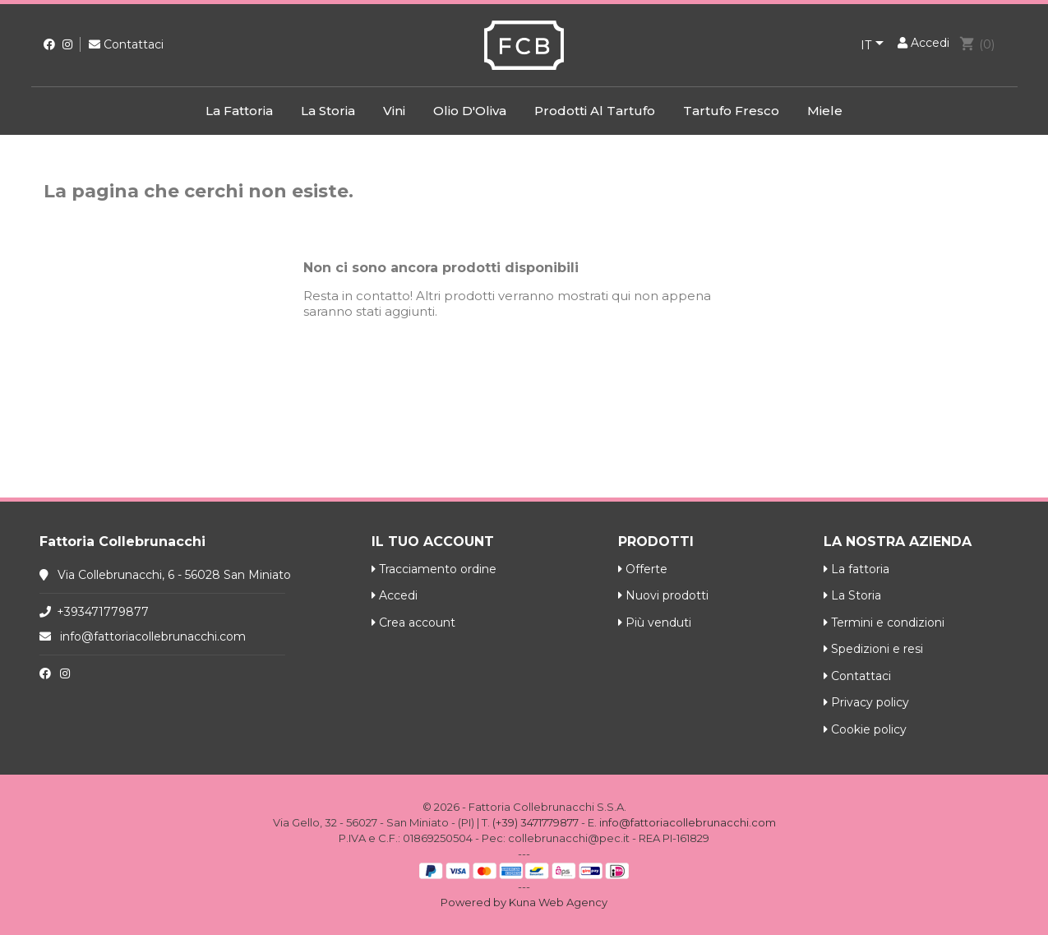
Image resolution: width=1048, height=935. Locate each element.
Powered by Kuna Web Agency (524, 902)
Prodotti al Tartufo (594, 110)
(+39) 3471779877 (535, 822)
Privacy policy (866, 702)
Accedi (395, 595)
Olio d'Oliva (469, 110)
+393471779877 (103, 611)
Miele (825, 110)
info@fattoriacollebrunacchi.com (153, 636)
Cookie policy (865, 729)
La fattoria (239, 110)
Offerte (642, 569)
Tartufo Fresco (731, 110)
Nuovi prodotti (663, 595)
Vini (394, 110)
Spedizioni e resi (873, 648)
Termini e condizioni (884, 622)
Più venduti (654, 622)
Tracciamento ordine (434, 569)
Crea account (413, 622)
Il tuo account (433, 541)
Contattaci (126, 44)
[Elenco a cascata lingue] (875, 46)
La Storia (328, 110)
